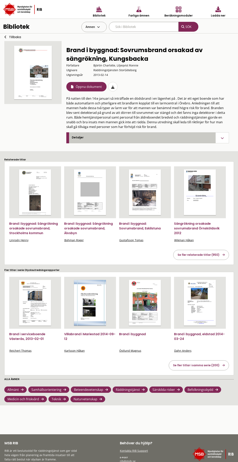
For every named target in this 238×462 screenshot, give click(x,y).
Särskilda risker (163, 389)
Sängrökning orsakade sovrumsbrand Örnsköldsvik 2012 (197, 228)
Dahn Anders (182, 350)
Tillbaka (15, 37)
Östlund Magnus (130, 350)
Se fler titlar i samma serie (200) (196, 365)
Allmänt (13, 389)
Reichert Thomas (20, 350)
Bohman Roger (74, 240)
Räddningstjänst (128, 389)
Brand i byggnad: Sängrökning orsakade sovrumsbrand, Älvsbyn (88, 228)
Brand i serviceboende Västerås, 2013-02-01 (27, 336)
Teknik (56, 399)
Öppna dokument (89, 87)
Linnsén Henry (18, 240)
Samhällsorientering (46, 389)
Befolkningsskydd (200, 389)
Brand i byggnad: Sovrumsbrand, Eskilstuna (140, 226)
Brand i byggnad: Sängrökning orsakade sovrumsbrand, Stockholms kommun (33, 228)
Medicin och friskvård (23, 399)
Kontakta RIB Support (134, 451)
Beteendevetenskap (88, 389)
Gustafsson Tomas (131, 240)
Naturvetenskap (85, 399)
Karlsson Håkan (74, 350)
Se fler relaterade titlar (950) (199, 255)
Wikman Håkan (184, 240)
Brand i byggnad (132, 334)
